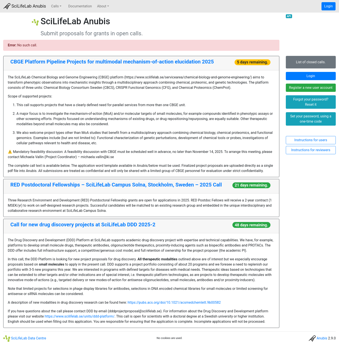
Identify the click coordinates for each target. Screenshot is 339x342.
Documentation (80, 6)
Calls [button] (55, 6)
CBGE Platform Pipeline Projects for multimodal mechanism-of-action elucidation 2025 (112, 62)
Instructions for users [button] (310, 140)
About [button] (101, 6)
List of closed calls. (311, 62)
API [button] (289, 16)
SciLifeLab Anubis (24, 6)
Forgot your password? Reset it (310, 102)
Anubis (322, 338)
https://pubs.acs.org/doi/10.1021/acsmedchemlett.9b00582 (174, 302)
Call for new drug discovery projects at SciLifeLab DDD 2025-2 (82, 225)
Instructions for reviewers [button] (310, 150)
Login (328, 6)
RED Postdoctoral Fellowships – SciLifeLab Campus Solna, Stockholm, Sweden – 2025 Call (116, 185)
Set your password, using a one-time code (310, 118)
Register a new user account (311, 88)
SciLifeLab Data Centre (24, 338)
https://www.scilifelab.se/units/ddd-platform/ (79, 316)
